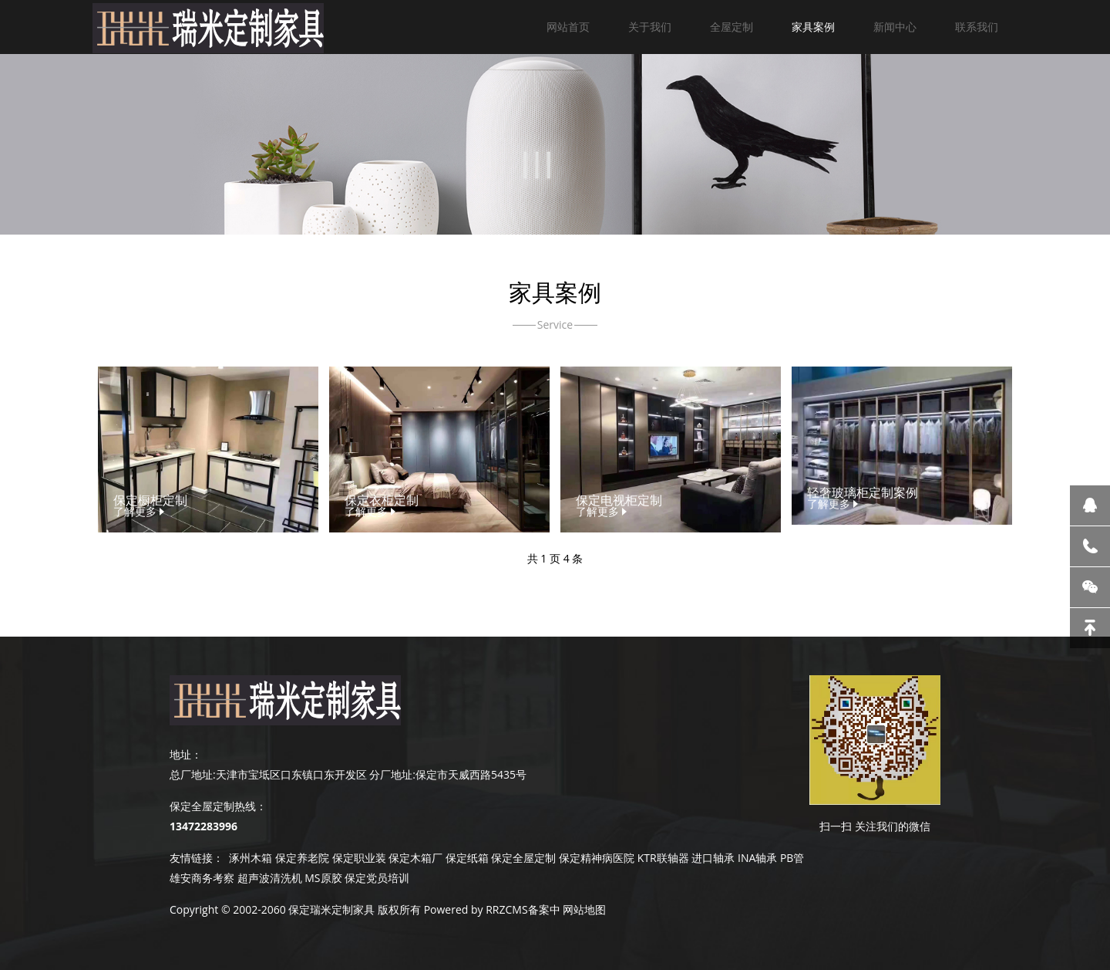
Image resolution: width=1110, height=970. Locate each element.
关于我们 (649, 26)
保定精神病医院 (596, 857)
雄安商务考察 (202, 877)
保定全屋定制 (523, 857)
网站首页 (568, 26)
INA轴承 (757, 857)
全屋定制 (731, 26)
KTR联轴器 (663, 857)
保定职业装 (359, 857)
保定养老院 (302, 857)
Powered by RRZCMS (474, 909)
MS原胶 (322, 877)
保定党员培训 (377, 877)
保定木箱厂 (415, 857)
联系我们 (976, 26)
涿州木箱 (250, 857)
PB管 (792, 857)
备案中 (544, 909)
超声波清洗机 (269, 877)
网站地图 (584, 909)
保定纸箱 (467, 857)
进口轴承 (713, 857)
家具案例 (813, 26)
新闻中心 (895, 26)
